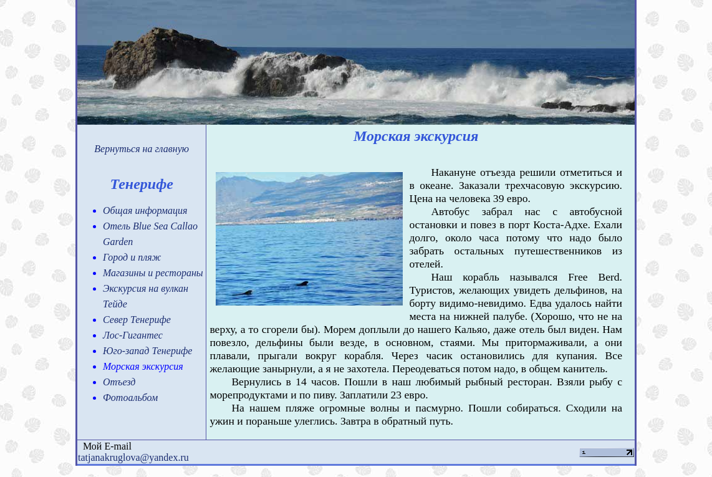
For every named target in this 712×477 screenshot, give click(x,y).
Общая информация (145, 210)
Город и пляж (132, 257)
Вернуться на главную (141, 148)
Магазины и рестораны (153, 272)
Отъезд (119, 382)
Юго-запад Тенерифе (147, 350)
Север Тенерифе (137, 319)
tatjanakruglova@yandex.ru (133, 457)
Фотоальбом (130, 397)
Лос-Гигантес (133, 335)
